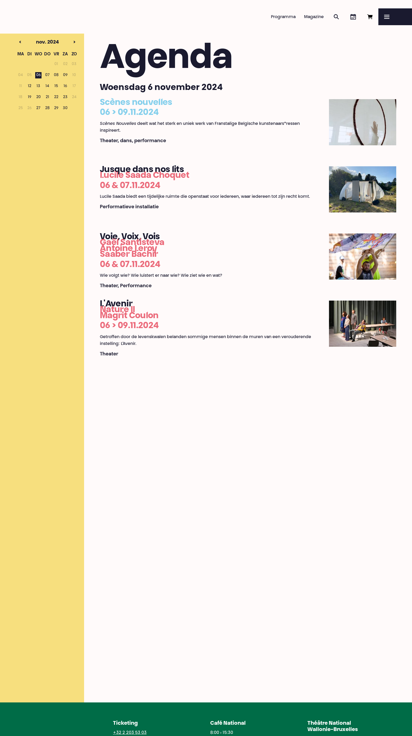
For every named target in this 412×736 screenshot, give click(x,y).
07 (47, 75)
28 (47, 108)
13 (38, 86)
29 (56, 108)
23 (65, 97)
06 (38, 75)
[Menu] (395, 16)
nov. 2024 (37, 42)
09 (65, 75)
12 (29, 86)
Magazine (314, 17)
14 (47, 86)
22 (56, 97)
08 (56, 75)
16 (65, 86)
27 (38, 108)
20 (38, 97)
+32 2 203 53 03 (130, 733)
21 (47, 97)
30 (65, 108)
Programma (283, 17)
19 (29, 97)
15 (56, 86)
